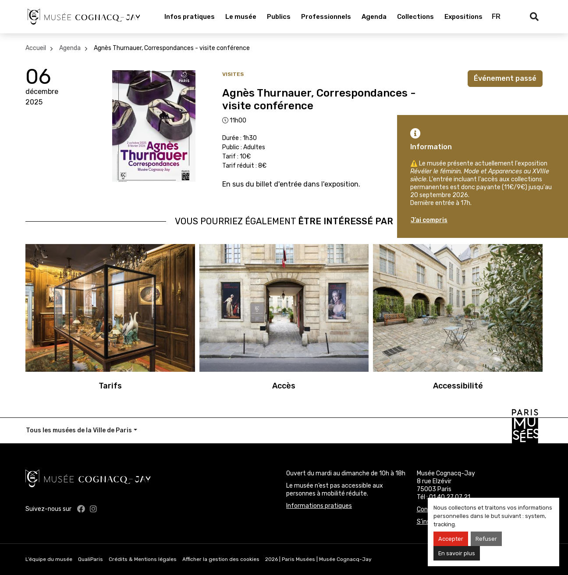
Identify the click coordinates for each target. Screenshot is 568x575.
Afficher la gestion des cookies (220, 559)
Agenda (374, 17)
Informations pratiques (319, 506)
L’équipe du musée (48, 559)
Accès (283, 386)
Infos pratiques (189, 17)
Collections (415, 17)
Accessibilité (458, 386)
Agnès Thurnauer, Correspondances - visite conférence (172, 48)
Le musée (240, 17)
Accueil (35, 48)
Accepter (450, 538)
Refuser (486, 538)
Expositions (463, 17)
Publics (279, 17)
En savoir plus (456, 553)
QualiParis (90, 559)
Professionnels (326, 17)
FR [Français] (496, 16)
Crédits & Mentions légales (143, 559)
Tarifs (110, 386)
